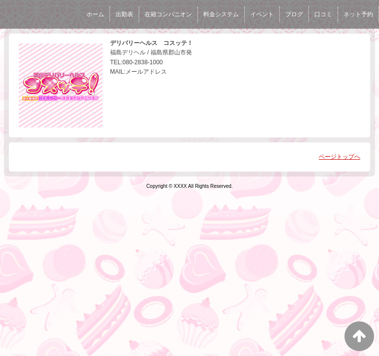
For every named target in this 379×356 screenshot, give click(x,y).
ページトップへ (339, 156)
